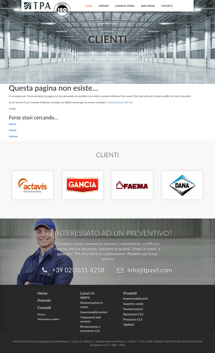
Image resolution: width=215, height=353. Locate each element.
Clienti (12, 124)
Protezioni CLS (132, 319)
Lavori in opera (125, 5)
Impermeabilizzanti (135, 298)
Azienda (104, 5)
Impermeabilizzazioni (93, 312)
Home (88, 5)
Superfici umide (133, 303)
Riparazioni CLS (133, 314)
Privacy (41, 314)
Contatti (167, 5)
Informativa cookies (48, 319)
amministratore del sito (120, 102)
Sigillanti (128, 324)
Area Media (148, 5)
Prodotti (130, 293)
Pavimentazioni (133, 309)
